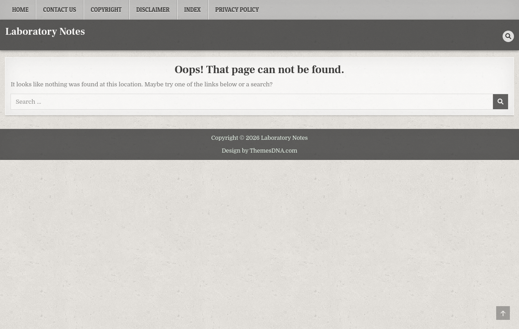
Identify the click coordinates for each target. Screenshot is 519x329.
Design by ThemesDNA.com (260, 151)
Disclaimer (153, 9)
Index (192, 9)
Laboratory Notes (45, 31)
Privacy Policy (237, 9)
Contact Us (59, 9)
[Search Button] (508, 36)
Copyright (106, 9)
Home (20, 9)
